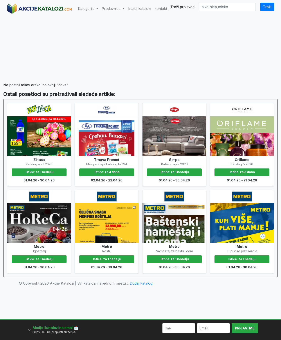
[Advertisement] (140, 49)
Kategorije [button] (86, 8)
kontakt (161, 8)
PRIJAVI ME (245, 328)
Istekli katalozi (139, 8)
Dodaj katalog (141, 283)
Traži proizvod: (182, 7)
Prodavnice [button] (112, 8)
